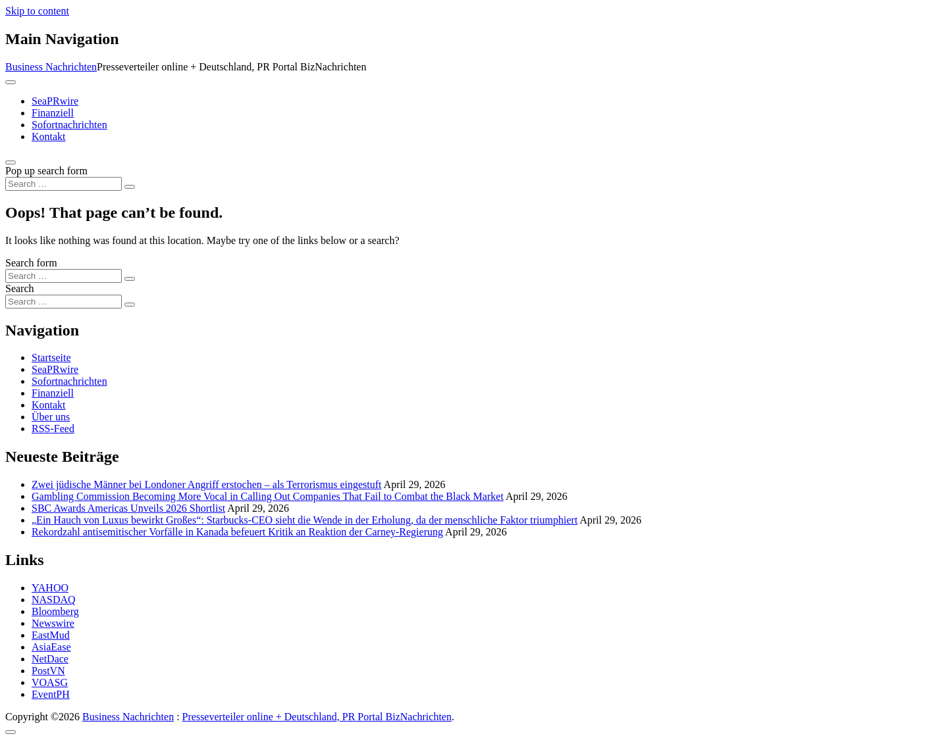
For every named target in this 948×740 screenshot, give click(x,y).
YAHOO (50, 587)
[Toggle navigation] (10, 82)
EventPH (51, 694)
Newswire (53, 623)
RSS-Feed (53, 428)
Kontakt (49, 136)
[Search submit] (129, 187)
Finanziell (53, 112)
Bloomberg (55, 611)
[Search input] (63, 184)
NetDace (50, 658)
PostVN (48, 670)
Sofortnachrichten (69, 124)
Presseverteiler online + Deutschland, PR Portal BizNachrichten (317, 716)
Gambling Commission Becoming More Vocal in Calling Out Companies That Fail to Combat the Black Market (268, 496)
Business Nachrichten (51, 66)
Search (19, 288)
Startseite (51, 357)
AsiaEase (51, 647)
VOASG (50, 682)
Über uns (51, 416)
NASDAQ (54, 599)
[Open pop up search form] (10, 162)
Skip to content (37, 10)
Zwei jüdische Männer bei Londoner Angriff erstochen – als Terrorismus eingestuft (206, 484)
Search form (31, 262)
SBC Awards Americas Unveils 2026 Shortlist (128, 508)
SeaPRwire (55, 101)
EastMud (51, 635)
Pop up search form (46, 170)
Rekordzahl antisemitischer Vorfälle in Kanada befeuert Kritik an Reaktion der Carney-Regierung (237, 531)
